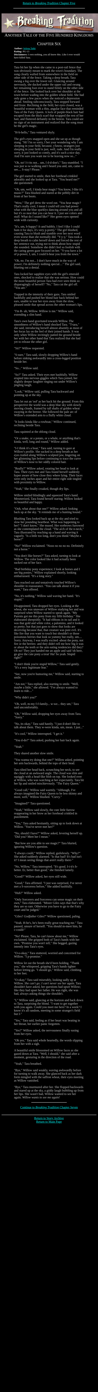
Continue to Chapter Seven (49, 1107)
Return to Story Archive (49, 1118)
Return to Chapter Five (49, 3)
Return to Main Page (49, 1121)
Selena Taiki (29, 48)
